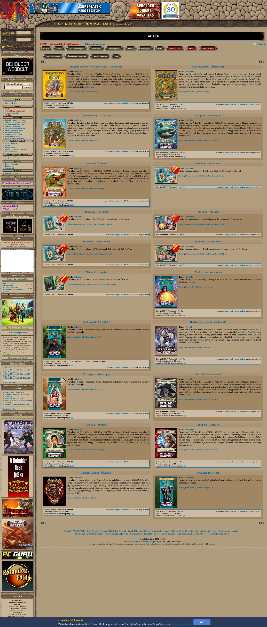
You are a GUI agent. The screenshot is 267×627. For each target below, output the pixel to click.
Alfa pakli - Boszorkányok (208, 374)
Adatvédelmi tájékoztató (64, 44)
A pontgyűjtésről (12, 113)
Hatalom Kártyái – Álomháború (208, 66)
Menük (221, 176)
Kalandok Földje (107, 531)
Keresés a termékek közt (15, 138)
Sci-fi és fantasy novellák (164, 534)
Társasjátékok (11, 134)
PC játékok (9, 132)
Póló (160, 49)
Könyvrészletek (11, 152)
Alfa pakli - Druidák (96, 424)
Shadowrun (80, 534)
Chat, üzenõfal (11, 143)
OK (202, 622)
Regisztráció (182, 534)
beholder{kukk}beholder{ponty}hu (146, 541)
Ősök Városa (92, 531)
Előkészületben (11, 104)
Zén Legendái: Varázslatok (208, 272)
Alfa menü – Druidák (96, 272)
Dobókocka (96, 49)
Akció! (191, 49)
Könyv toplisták (11, 164)
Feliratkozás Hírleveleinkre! (16, 183)
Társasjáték (146, 49)
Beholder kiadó (79, 92)
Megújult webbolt (12, 398)
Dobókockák (10, 136)
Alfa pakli (214, 140)
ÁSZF (43, 44)
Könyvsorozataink (113, 534)
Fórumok (9, 166)
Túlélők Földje (79, 531)
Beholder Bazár (208, 49)
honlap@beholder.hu (17, 602)
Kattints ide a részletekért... (17, 246)
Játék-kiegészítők (12, 128)
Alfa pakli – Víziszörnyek (208, 115)
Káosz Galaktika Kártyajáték (197, 531)
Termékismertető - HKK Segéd (17, 378)
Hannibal (8, 396)
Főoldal (67, 531)
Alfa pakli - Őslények (96, 163)
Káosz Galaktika (100, 56)
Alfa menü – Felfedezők (96, 212)
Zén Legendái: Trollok (208, 473)
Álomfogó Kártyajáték (77, 56)
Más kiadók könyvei (13, 122)
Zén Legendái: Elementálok (9, 284)
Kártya (46, 49)
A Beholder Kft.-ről (197, 534)
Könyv (59, 49)
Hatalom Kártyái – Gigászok (96, 115)
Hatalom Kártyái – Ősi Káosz (96, 473)
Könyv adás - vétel (12, 392)
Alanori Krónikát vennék (15, 404)
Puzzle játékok (11, 130)
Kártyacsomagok (12, 124)
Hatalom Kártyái (53, 56)
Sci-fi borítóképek (12, 159)
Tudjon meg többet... (182, 624)
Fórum (125, 534)
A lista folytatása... (10, 382)
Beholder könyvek (12, 120)
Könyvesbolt (217, 531)
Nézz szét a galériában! (17, 358)
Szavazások (9, 168)
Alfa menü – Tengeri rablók (96, 241)
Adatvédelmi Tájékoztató (10, 208)
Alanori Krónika (231, 531)
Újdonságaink (10, 102)
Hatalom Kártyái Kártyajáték (148, 531)
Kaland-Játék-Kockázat (14, 394)
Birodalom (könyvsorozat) (15, 368)
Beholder (78, 71)
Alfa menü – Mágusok (208, 212)
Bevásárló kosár (11, 173)
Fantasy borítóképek (13, 157)
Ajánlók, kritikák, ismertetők (17, 150)
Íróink (7, 146)
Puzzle (131, 49)
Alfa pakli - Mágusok (208, 424)
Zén (116, 56)
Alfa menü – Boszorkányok (208, 241)
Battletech (91, 534)
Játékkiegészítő (114, 49)
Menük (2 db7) (175, 49)
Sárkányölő (121, 531)
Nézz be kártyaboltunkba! (17, 279)
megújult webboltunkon (124, 103)
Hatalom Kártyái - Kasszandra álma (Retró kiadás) (13, 289)
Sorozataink (10, 148)
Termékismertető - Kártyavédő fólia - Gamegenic (16, 371)
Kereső (261, 44)
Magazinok (9, 126)
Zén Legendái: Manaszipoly (96, 374)
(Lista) (22, 120)
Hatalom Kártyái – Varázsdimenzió (208, 322)
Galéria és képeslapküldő (141, 534)
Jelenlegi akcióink (94, 44)
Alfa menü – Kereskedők (208, 163)
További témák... (9, 409)
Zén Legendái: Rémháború (96, 322)
